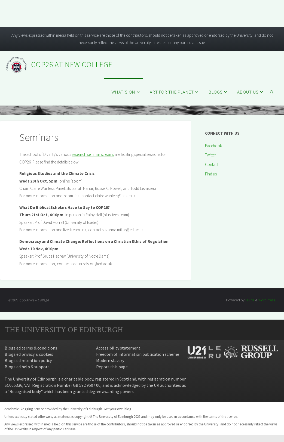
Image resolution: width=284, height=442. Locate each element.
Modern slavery (110, 360)
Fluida (249, 300)
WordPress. (267, 300)
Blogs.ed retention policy (28, 360)
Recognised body (25, 391)
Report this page (112, 366)
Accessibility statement (118, 348)
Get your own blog (117, 409)
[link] (272, 92)
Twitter (210, 154)
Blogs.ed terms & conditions (31, 348)
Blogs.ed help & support (27, 366)
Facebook (213, 145)
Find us (211, 174)
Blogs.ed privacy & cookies (29, 354)
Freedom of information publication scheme (137, 354)
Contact (211, 164)
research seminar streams (93, 154)
